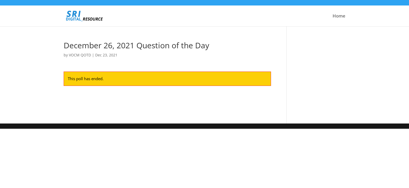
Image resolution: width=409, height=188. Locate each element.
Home (339, 16)
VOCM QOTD (80, 54)
